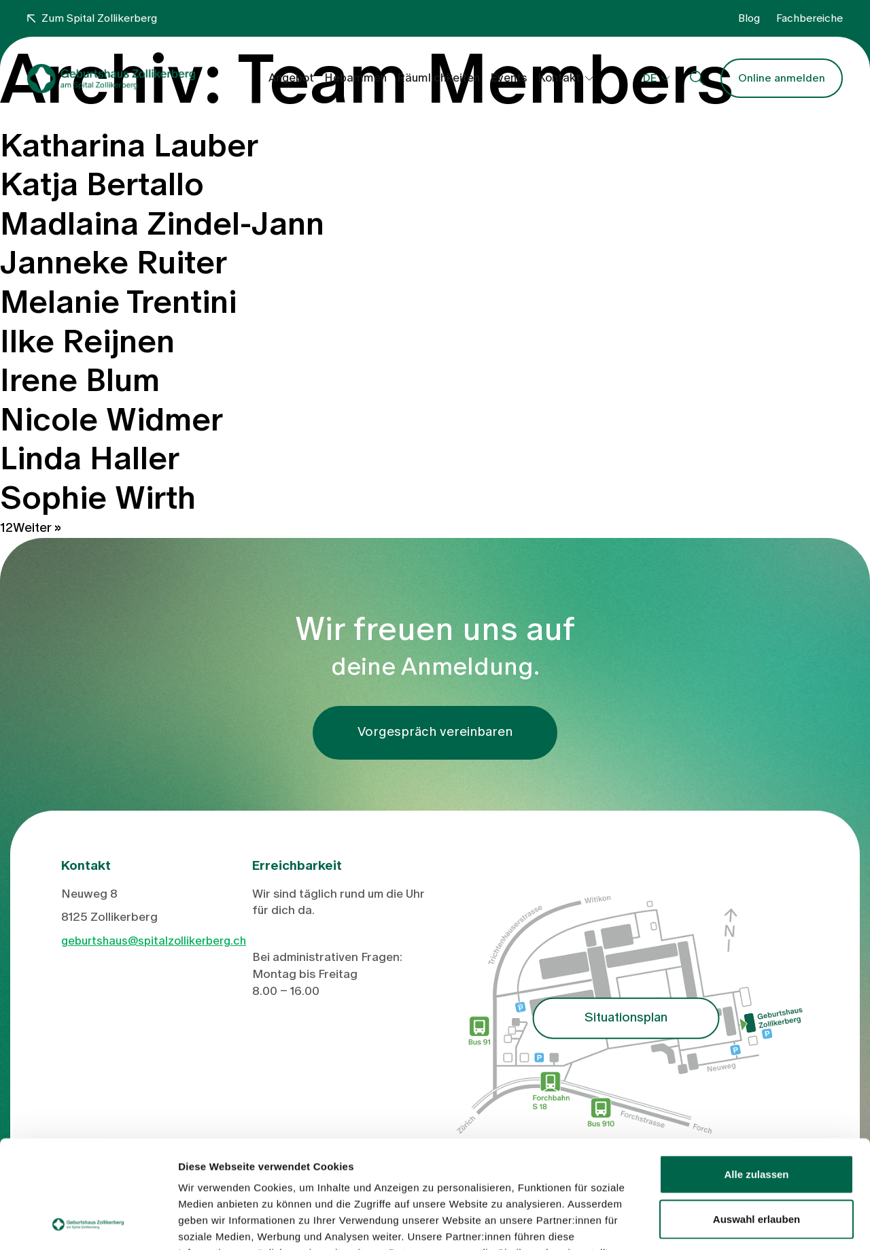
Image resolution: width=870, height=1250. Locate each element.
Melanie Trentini (118, 302)
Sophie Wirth (98, 498)
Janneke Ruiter (113, 263)
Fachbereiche (809, 18)
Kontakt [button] (559, 78)
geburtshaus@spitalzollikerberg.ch (153, 941)
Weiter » (37, 528)
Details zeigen (723, 1223)
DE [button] (650, 78)
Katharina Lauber (129, 146)
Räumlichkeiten (438, 78)
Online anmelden (781, 78)
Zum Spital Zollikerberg (92, 18)
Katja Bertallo (102, 185)
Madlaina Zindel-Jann (162, 224)
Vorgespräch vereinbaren (435, 732)
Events (508, 78)
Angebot (291, 78)
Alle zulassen (756, 1073)
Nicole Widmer (111, 420)
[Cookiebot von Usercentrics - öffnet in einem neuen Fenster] (88, 1223)
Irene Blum (80, 381)
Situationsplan (626, 1017)
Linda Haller (89, 459)
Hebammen (355, 78)
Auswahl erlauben (756, 1118)
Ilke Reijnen (87, 342)
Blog (749, 18)
